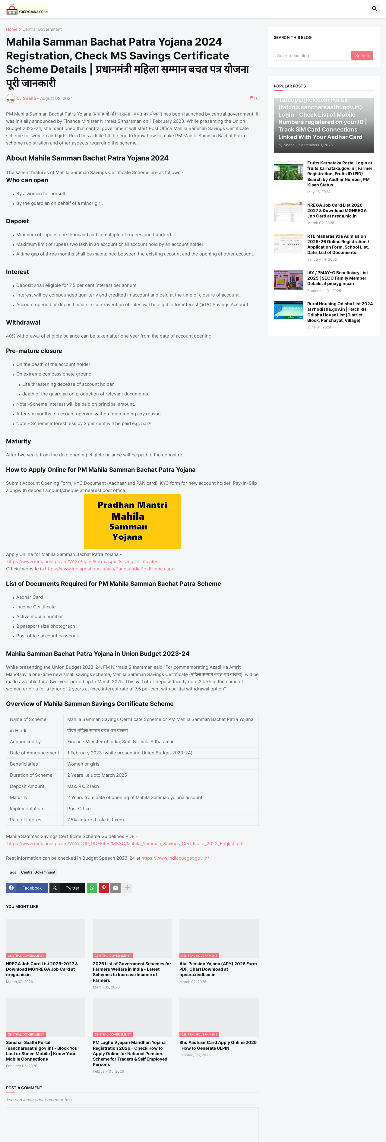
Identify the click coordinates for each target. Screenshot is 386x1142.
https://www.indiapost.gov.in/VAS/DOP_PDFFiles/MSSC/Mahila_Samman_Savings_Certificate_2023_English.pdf (125, 843)
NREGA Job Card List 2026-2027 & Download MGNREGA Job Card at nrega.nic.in (42, 969)
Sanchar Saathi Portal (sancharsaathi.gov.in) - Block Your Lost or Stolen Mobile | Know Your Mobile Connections (42, 1050)
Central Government (42, 29)
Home (11, 29)
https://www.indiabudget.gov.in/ (175, 858)
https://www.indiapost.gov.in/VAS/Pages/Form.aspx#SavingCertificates (82, 561)
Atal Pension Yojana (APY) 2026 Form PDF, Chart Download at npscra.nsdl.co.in (218, 969)
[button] (375, 9)
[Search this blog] (313, 55)
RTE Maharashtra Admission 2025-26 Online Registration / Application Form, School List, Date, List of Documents (338, 244)
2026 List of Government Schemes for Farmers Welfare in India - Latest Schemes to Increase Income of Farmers (132, 972)
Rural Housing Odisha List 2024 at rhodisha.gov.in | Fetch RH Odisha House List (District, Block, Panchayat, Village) (340, 312)
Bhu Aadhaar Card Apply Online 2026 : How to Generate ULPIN (218, 1045)
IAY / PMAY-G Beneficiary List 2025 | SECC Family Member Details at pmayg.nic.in (337, 278)
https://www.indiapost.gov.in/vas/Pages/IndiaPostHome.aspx (109, 569)
